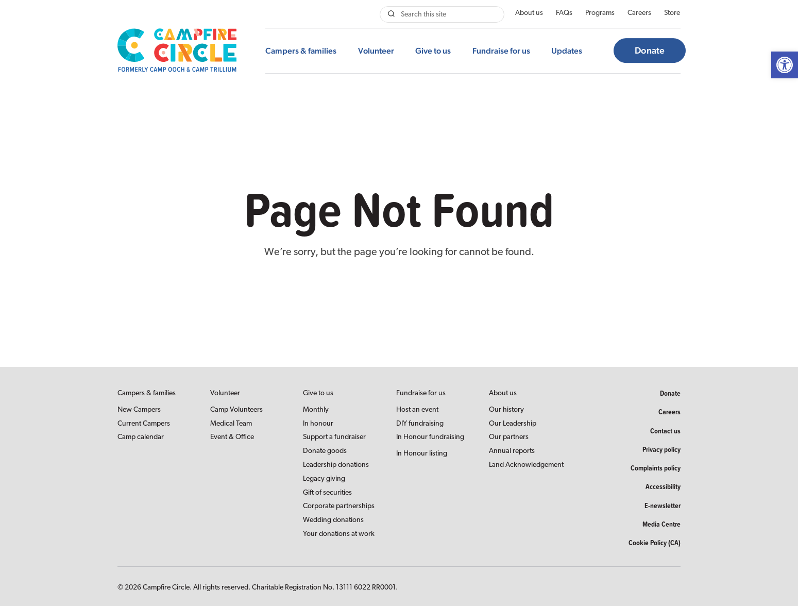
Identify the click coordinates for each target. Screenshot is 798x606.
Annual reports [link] (512, 451)
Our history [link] (506, 410)
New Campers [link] (139, 410)
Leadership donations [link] (336, 465)
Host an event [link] (417, 410)
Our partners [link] (509, 437)
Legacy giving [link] (324, 479)
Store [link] (672, 13)
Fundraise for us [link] (501, 51)
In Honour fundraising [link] (430, 437)
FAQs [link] (564, 13)
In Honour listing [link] (421, 454)
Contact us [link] (665, 431)
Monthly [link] (316, 410)
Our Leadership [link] (512, 424)
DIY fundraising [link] (420, 424)
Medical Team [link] (231, 424)
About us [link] (529, 13)
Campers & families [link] (300, 51)
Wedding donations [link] (333, 520)
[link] (784, 65)
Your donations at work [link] (339, 534)
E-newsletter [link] (662, 505)
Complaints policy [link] (656, 468)
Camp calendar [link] (140, 437)
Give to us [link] (433, 51)
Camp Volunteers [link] (236, 410)
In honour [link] (318, 424)
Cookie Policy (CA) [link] (655, 542)
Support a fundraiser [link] (334, 437)
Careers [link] (639, 13)
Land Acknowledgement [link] (526, 465)
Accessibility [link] (663, 486)
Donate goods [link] (325, 451)
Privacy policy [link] (661, 449)
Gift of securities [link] (327, 493)
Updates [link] (566, 51)
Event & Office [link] (232, 437)
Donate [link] (650, 50)
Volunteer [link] (376, 51)
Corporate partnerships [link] (339, 506)
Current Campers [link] (143, 424)
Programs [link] (600, 13)
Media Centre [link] (661, 524)
